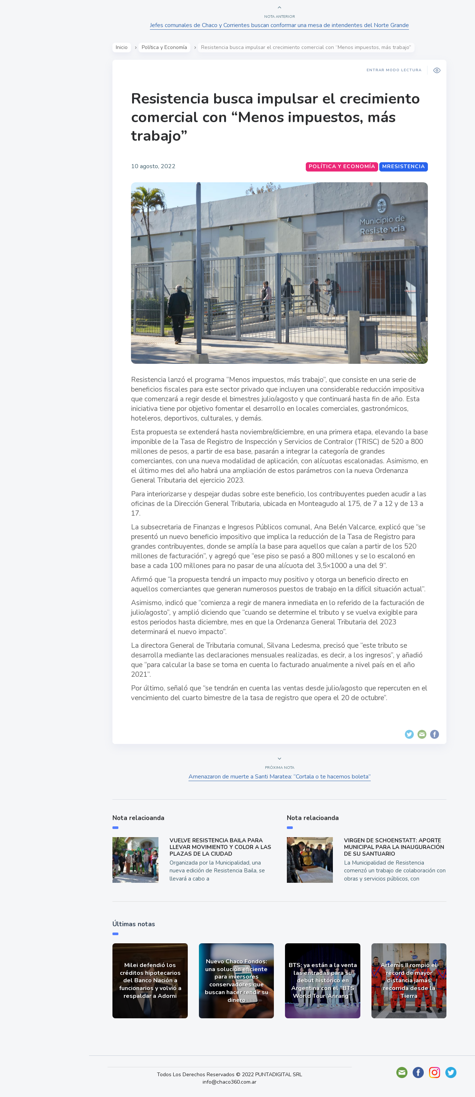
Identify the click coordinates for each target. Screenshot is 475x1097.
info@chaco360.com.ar (237, 1081)
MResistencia (406, 166)
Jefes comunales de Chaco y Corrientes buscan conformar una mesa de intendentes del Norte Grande (282, 25)
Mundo (25, 150)
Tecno (24, 167)
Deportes (29, 184)
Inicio (124, 47)
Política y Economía (44, 132)
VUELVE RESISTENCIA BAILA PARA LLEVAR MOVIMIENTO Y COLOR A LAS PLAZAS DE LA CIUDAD (222, 847)
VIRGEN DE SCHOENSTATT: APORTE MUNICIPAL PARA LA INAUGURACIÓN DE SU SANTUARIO (396, 847)
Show (23, 115)
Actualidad (32, 98)
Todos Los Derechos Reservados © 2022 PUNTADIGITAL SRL (236, 1074)
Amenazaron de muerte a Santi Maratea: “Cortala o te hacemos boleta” (282, 777)
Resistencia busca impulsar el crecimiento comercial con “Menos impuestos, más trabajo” (278, 117)
